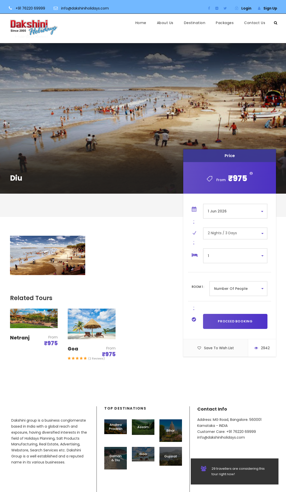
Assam (143, 427)
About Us (165, 22)
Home (140, 22)
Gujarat (170, 456)
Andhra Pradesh (115, 426)
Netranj (20, 337)
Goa (73, 348)
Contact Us (254, 22)
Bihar (170, 430)
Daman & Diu (116, 458)
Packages (225, 22)
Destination (195, 22)
